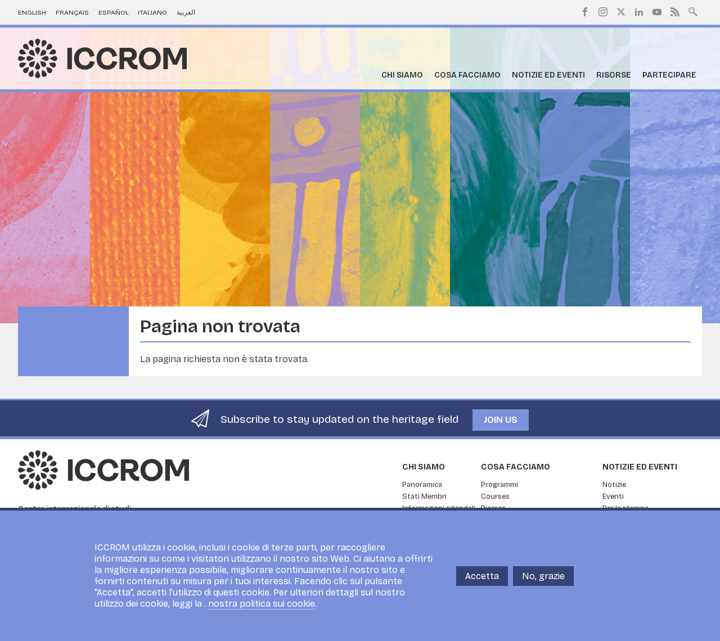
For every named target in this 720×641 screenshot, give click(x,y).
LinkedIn (639, 11)
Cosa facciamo (467, 75)
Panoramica (422, 484)
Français (72, 12)
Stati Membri (424, 496)
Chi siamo (402, 75)
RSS (675, 11)
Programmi (499, 484)
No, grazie (543, 576)
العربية (186, 12)
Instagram (603, 11)
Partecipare (669, 75)
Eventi (613, 496)
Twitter (621, 11)
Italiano (152, 12)
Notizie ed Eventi (548, 75)
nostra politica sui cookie (261, 603)
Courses (495, 496)
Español (113, 12)
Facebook (585, 11)
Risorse (613, 75)
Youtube (657, 11)
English (32, 12)
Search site (693, 10)
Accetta (482, 576)
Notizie (614, 484)
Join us (501, 419)
